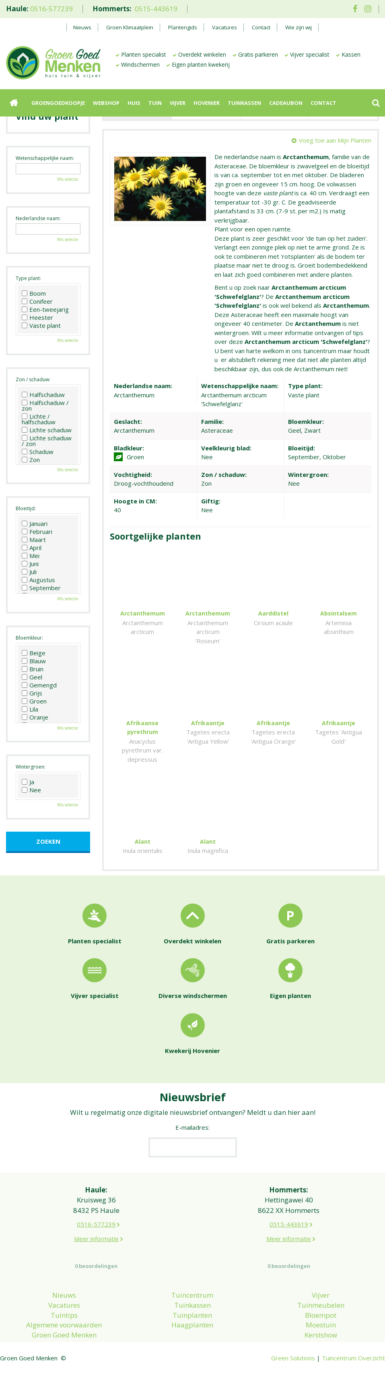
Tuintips (64, 1315)
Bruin (32, 669)
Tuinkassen (192, 1305)
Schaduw (38, 451)
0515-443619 (156, 8)
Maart (34, 539)
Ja (28, 782)
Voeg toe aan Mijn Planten (335, 140)
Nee (31, 790)
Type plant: (28, 278)
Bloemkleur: (29, 637)
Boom (34, 293)
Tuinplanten (192, 1315)
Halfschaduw (43, 394)
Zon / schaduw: (33, 379)
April (31, 547)
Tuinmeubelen (320, 1305)
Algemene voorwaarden (64, 1325)
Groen (34, 701)
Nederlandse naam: (38, 218)
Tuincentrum (192, 1295)
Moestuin (321, 1325)
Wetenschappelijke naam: (45, 158)
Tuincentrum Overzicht (353, 1358)
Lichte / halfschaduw (39, 419)
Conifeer (37, 301)
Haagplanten (192, 1325)
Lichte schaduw (47, 430)
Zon (31, 459)
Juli (29, 572)
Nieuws (64, 1295)
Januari (34, 523)
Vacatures (64, 1305)
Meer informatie (96, 1239)
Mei (30, 555)
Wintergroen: (30, 766)
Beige (33, 653)
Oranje (35, 717)
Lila (30, 709)
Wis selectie (67, 179)
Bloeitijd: (26, 508)
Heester (37, 317)
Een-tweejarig (45, 309)
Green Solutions (293, 1358)
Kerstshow (321, 1335)
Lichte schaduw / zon (47, 440)
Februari (37, 531)
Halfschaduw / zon (45, 405)
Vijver (320, 1295)
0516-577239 (51, 8)
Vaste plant (41, 325)
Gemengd (39, 685)
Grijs (32, 693)
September (41, 588)
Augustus (38, 580)
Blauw (34, 661)
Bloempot (320, 1315)
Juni (30, 563)
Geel (32, 677)
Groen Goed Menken (64, 1335)
